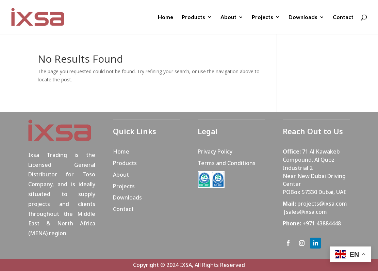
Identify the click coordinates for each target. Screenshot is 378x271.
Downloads (303, 17)
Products (193, 17)
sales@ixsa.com (306, 212)
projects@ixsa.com (322, 203)
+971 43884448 (321, 223)
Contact (343, 17)
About (228, 17)
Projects (262, 17)
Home (165, 17)
